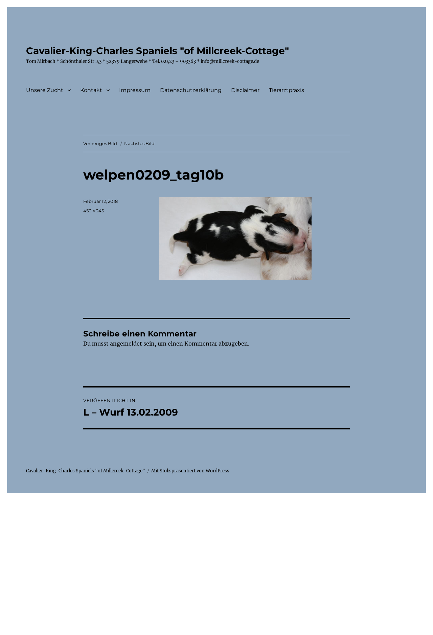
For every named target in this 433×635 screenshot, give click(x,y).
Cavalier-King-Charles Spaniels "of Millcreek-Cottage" (157, 50)
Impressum (135, 90)
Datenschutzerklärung (191, 90)
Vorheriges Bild (100, 143)
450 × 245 (93, 210)
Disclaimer (245, 90)
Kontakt (91, 90)
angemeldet (126, 343)
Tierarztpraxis (286, 90)
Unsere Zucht (44, 90)
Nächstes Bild (139, 143)
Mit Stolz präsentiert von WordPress (190, 471)
